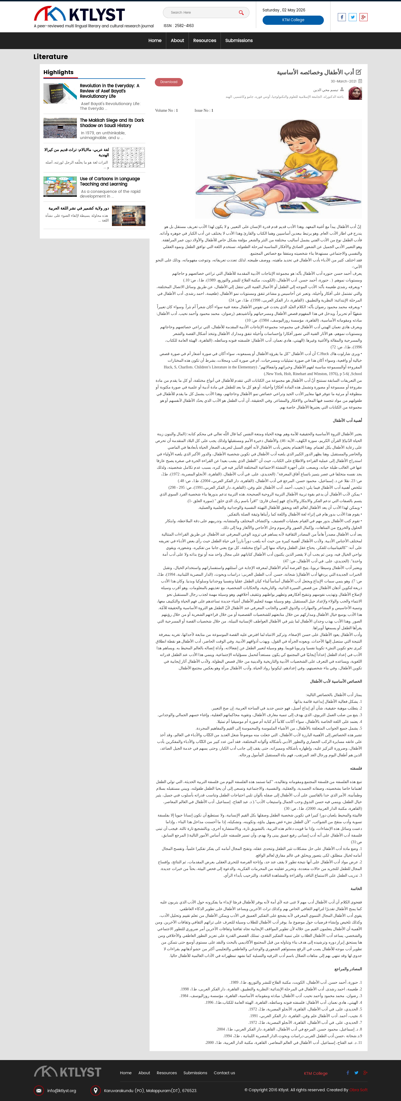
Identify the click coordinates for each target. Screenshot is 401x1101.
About (177, 40)
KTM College (293, 20)
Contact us (224, 1073)
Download (168, 82)
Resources (204, 40)
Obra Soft (358, 1090)
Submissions (239, 40)
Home (155, 40)
